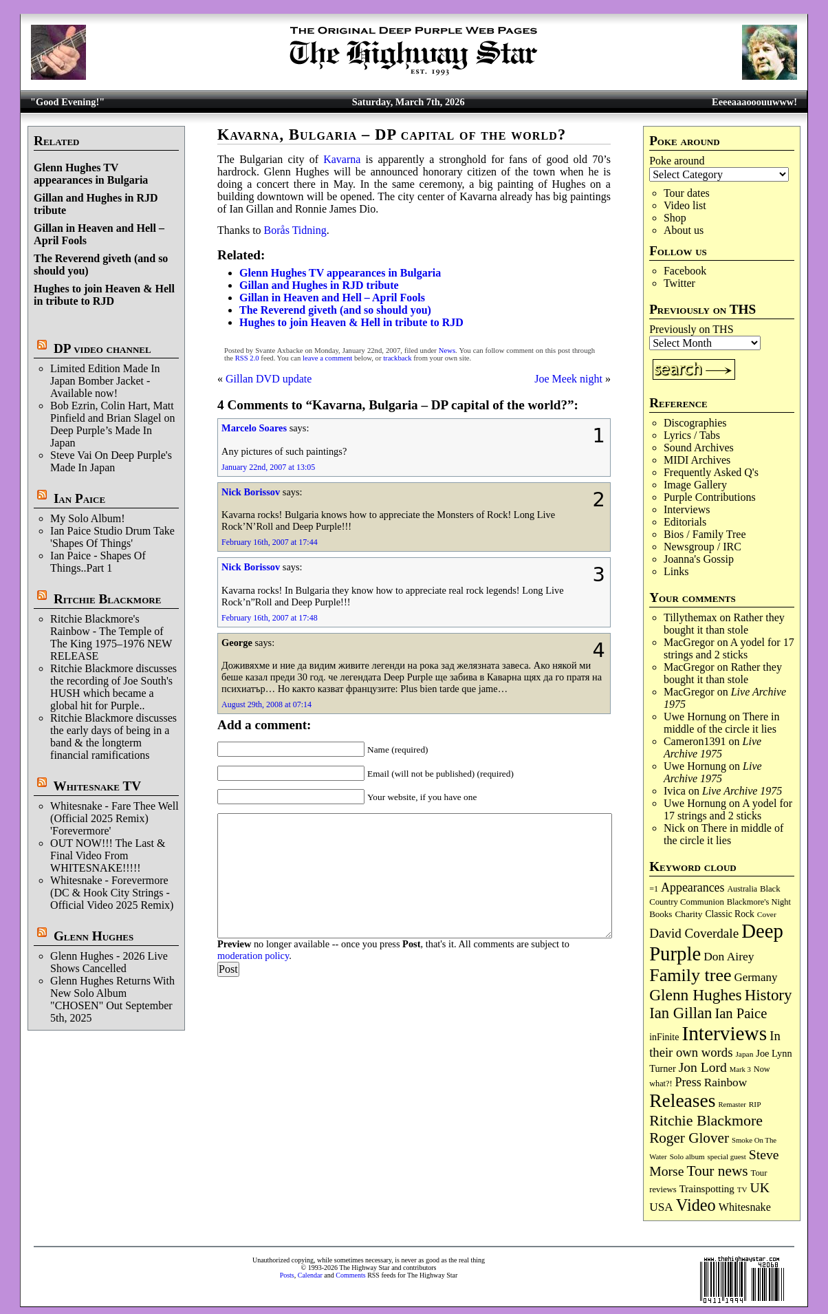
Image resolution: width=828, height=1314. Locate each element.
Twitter (679, 283)
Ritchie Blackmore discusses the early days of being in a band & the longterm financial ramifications (113, 736)
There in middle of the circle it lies (722, 723)
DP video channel (102, 348)
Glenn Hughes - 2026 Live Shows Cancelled (109, 962)
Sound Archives (699, 447)
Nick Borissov (250, 491)
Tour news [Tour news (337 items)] (717, 1171)
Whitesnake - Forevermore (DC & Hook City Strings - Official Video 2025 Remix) (111, 892)
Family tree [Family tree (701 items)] (690, 975)
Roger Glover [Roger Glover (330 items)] (689, 1138)
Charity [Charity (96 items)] (688, 914)
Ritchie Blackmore (107, 599)
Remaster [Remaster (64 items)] (732, 1104)
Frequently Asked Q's (711, 472)
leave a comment (327, 358)
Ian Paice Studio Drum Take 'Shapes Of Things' (112, 537)
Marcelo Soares (254, 427)
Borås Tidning (295, 230)
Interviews (687, 509)
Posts (287, 1275)
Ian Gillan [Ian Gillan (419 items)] (680, 1013)
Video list (685, 205)
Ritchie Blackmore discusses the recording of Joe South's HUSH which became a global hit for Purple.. (113, 687)
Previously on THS (691, 329)
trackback (397, 358)
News (447, 350)
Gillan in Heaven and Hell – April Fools (332, 297)
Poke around (676, 160)
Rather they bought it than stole (724, 624)
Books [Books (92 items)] (660, 914)
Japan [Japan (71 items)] (744, 1054)
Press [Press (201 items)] (688, 1082)
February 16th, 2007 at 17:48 (269, 618)
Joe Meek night (568, 379)
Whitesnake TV (98, 786)
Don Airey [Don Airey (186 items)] (729, 956)
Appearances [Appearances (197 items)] (692, 887)
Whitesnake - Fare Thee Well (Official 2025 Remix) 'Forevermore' (114, 818)
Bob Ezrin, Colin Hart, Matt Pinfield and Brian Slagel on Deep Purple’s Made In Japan (112, 424)
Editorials (685, 522)
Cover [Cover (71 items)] (766, 914)
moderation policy (253, 955)
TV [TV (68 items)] (742, 1189)
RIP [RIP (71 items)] (755, 1104)
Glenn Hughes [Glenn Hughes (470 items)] (695, 995)
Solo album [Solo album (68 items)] (687, 1156)
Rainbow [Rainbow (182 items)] (726, 1082)
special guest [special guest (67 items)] (727, 1156)
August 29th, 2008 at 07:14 (266, 704)
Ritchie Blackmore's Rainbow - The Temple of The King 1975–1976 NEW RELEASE (111, 637)
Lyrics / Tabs (692, 435)
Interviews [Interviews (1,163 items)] (724, 1033)
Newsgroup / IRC (702, 546)
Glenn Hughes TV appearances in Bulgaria (91, 174)
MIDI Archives (697, 460)
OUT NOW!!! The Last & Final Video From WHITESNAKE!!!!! (107, 855)
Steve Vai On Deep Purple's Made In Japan (111, 461)
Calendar (310, 1275)
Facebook (685, 271)
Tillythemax (690, 617)
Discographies (695, 423)
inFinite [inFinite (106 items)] (664, 1037)
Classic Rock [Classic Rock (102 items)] (729, 914)
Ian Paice (79, 498)
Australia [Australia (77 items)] (742, 889)
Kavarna (341, 159)
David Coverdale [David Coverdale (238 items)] (694, 933)
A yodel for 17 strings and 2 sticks (729, 648)
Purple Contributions (710, 497)
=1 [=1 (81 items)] (653, 889)
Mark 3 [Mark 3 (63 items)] (740, 1069)
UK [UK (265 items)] (760, 1187)
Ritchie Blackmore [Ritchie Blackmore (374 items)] (706, 1120)
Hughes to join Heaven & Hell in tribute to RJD (104, 295)
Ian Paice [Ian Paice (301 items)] (741, 1013)
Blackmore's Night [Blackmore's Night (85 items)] (759, 902)
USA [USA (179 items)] (661, 1207)
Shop (675, 218)
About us (684, 230)
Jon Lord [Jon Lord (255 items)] (703, 1067)
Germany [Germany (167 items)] (756, 977)
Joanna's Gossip (699, 559)
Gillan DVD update (269, 379)
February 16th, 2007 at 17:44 (269, 542)
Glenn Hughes (93, 936)
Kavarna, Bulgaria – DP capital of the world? (391, 134)
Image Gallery (695, 485)
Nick (674, 828)
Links (676, 571)
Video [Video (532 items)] (696, 1205)
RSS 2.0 (247, 358)
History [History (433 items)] (768, 995)
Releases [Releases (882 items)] (682, 1100)
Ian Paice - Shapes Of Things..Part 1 (98, 562)
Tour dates (687, 193)
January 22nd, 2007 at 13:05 (268, 467)
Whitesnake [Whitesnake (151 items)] (745, 1207)
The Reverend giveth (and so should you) (335, 310)
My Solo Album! (87, 518)
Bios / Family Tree (705, 534)
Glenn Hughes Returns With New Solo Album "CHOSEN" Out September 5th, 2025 (112, 999)
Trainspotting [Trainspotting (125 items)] (706, 1188)
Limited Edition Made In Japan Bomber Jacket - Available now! (105, 381)
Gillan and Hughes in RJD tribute (319, 285)
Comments (350, 1275)
